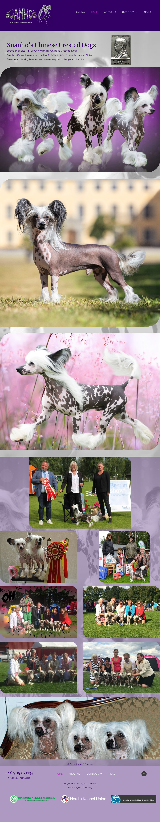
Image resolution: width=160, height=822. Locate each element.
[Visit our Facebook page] (144, 773)
